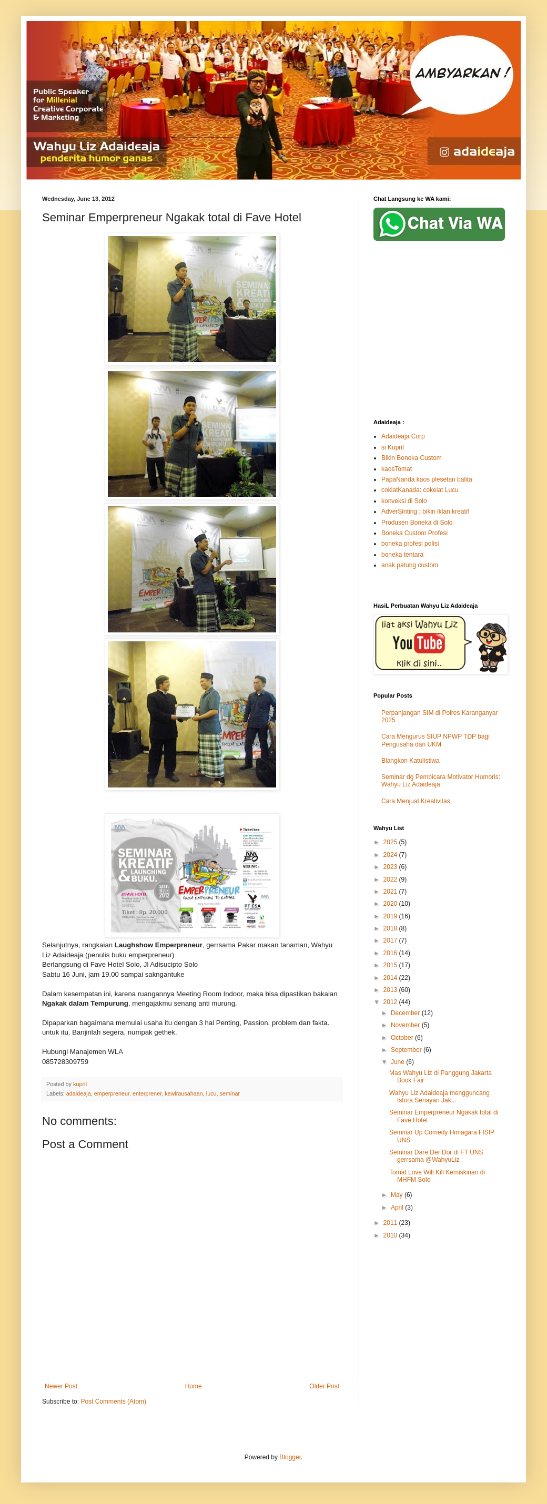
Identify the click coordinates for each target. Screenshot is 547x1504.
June (398, 1062)
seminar (230, 1093)
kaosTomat (396, 469)
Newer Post (61, 1386)
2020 (391, 903)
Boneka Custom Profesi (414, 533)
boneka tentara (402, 554)
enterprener (147, 1093)
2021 (391, 891)
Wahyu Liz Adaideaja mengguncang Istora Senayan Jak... (439, 1096)
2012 (391, 1002)
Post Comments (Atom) (113, 1401)
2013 (391, 990)
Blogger (290, 1457)
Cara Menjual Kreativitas (415, 801)
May (397, 1195)
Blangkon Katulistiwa (410, 760)
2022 (391, 879)
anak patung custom (409, 565)
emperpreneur (111, 1093)
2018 (391, 928)
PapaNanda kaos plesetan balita (426, 479)
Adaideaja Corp (403, 436)
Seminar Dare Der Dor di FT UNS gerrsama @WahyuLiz (436, 1156)
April (398, 1207)
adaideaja (78, 1093)
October (403, 1037)
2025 (391, 842)
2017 (391, 940)
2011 (391, 1222)
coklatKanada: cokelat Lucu (420, 490)
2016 (391, 953)
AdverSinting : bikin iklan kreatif (425, 511)
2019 (391, 916)
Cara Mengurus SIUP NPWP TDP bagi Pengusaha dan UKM (435, 740)
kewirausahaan (184, 1093)
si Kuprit (392, 447)
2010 (391, 1235)
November (406, 1025)
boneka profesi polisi (410, 543)
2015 (391, 965)
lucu (211, 1093)
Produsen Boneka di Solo (416, 522)
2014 (391, 977)
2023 (391, 867)
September (407, 1049)
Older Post (324, 1386)
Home (193, 1386)
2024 (391, 854)
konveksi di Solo (404, 501)
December (406, 1013)
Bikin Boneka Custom (411, 458)
